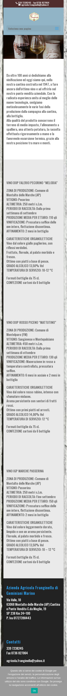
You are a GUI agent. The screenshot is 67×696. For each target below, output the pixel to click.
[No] (62, 681)
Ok (34, 690)
